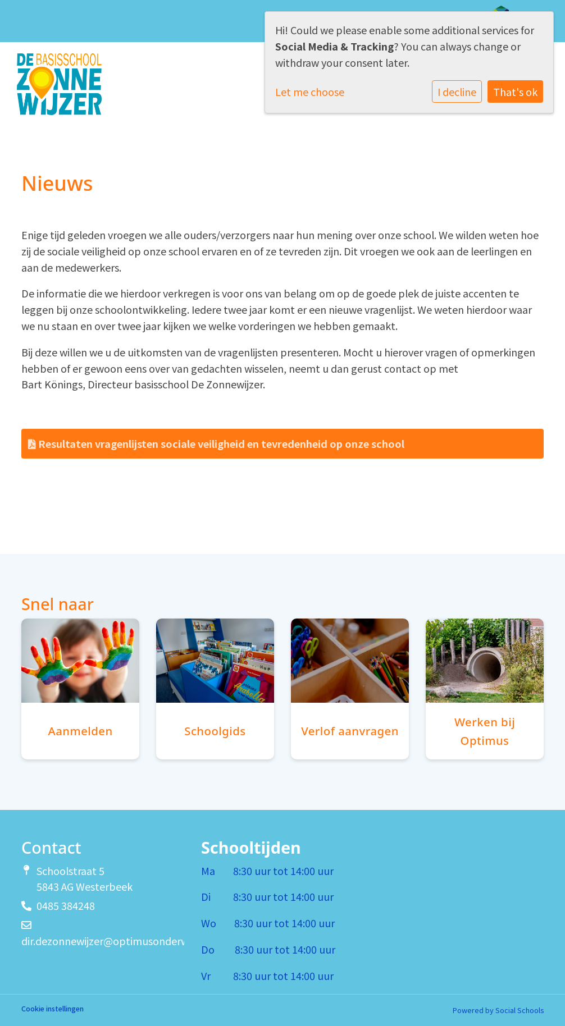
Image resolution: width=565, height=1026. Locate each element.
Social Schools (519, 1010)
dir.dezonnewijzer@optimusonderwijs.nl (115, 940)
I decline (457, 91)
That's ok (515, 91)
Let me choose (309, 91)
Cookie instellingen (52, 1009)
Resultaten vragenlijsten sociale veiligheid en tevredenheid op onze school (216, 443)
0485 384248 (66, 905)
